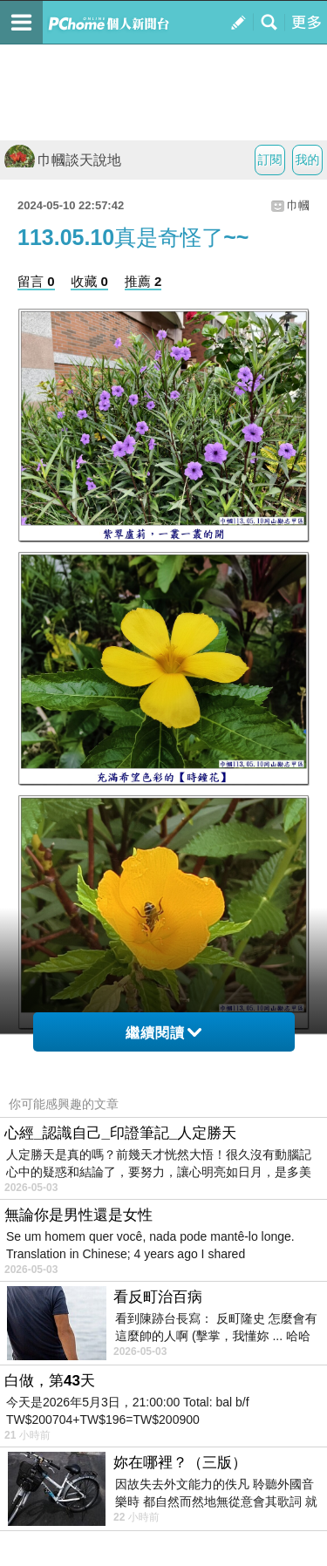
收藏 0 (89, 281)
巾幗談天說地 (62, 160)
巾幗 (298, 205)
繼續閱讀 (163, 1033)
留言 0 (36, 281)
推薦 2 (143, 281)
